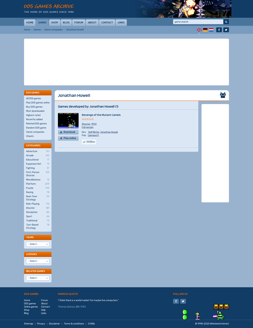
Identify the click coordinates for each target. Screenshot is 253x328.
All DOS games (33, 98)
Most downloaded (35, 111)
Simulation (37, 212)
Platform (37, 184)
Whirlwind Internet (219, 323)
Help (43, 310)
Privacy (41, 323)
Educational (37, 159)
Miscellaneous (37, 179)
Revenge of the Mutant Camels (101, 114)
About (92, 22)
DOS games (31, 293)
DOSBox (91, 141)
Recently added (34, 119)
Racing (37, 192)
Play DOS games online (38, 102)
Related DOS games (36, 123)
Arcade (37, 155)
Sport (37, 216)
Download (69, 132)
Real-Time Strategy (37, 198)
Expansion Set (37, 164)
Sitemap (28, 323)
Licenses (31, 254)
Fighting (37, 168)
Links (121, 22)
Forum (78, 22)
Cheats (30, 136)
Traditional (37, 220)
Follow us (180, 293)
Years (30, 237)
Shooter (86, 124)
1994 (93, 124)
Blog (66, 22)
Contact (107, 22)
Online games (31, 306)
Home (29, 22)
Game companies (53, 29)
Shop (54, 22)
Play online (70, 138)
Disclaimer (54, 323)
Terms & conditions (74, 323)
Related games (35, 271)
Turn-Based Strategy (37, 226)
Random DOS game (36, 127)
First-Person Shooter (37, 174)
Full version (87, 127)
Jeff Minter (93, 132)
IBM (77, 306)
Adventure (37, 151)
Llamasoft (93, 135)
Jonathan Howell (109, 132)
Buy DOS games (34, 107)
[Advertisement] (126, 62)
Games (42, 22)
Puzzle (37, 188)
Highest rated (33, 115)
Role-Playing (37, 204)
